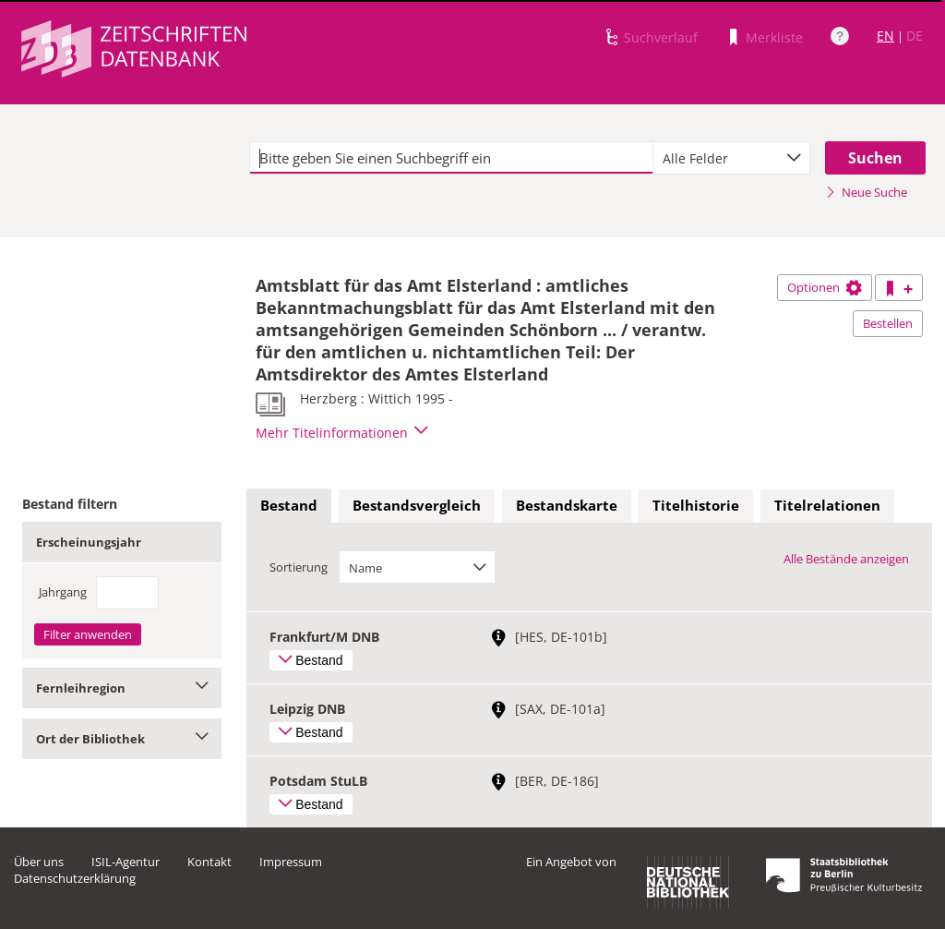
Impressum (290, 861)
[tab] (288, 506)
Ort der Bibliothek (122, 738)
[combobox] (731, 158)
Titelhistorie (695, 505)
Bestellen (888, 323)
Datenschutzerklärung (75, 878)
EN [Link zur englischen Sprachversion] (885, 35)
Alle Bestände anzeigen (846, 558)
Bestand (288, 505)
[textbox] (451, 158)
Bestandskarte (566, 505)
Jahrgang (63, 592)
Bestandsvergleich (417, 505)
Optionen (824, 287)
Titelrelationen (827, 505)
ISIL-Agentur (125, 861)
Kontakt (209, 861)
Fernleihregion (122, 688)
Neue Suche (866, 192)
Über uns (39, 861)
